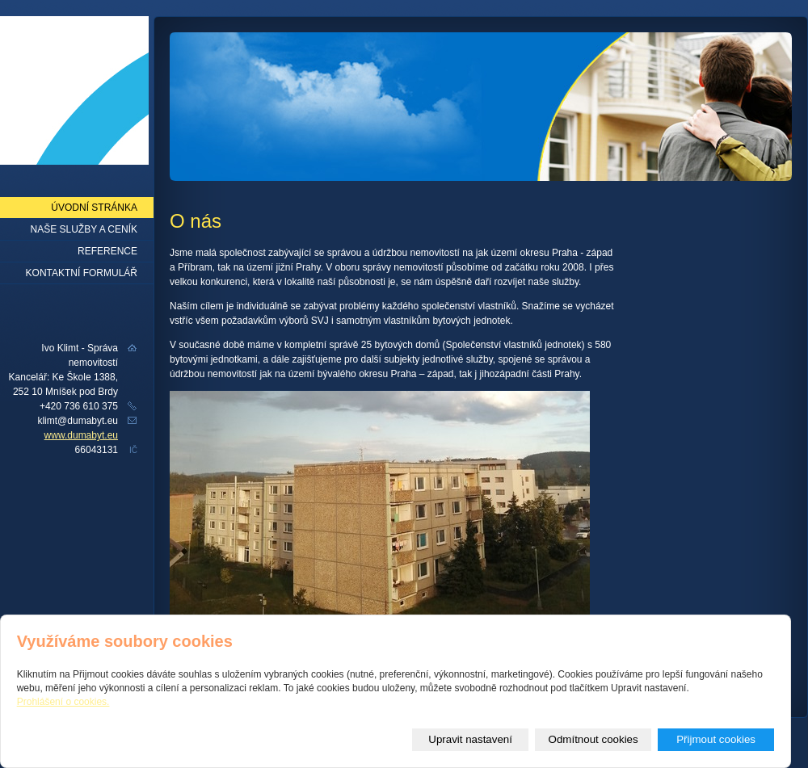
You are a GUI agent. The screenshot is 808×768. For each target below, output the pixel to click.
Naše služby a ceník (84, 229)
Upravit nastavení (470, 739)
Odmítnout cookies (593, 739)
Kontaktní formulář (81, 273)
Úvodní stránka (94, 207)
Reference (107, 251)
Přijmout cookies (715, 739)
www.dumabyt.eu (81, 435)
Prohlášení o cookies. (63, 701)
